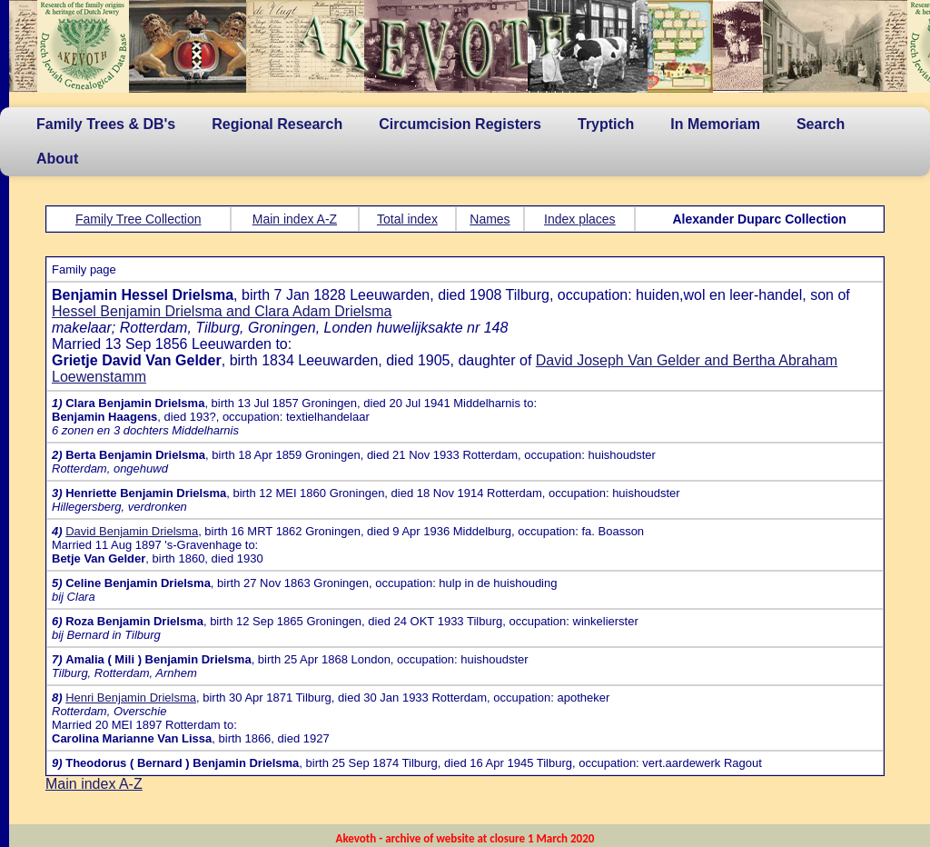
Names (490, 219)
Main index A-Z (294, 219)
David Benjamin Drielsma (131, 531)
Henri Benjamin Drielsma (130, 697)
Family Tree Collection (138, 219)
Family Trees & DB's (105, 124)
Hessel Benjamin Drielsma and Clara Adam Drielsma (221, 311)
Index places (580, 219)
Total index (407, 219)
